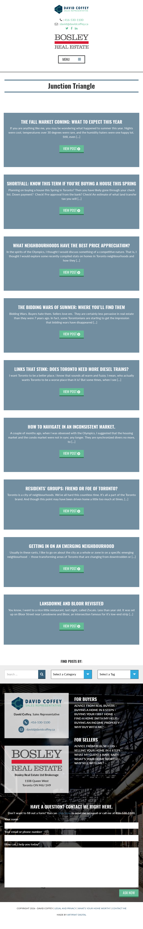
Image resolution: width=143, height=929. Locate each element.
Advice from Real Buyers (94, 705)
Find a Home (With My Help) (95, 718)
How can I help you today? (21, 844)
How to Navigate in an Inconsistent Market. (71, 427)
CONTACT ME (119, 908)
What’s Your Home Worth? (96, 759)
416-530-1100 (73, 20)
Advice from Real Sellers (94, 746)
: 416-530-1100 (36, 722)
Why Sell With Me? (89, 763)
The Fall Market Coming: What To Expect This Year (71, 122)
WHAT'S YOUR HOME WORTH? (94, 908)
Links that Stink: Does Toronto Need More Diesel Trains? (71, 369)
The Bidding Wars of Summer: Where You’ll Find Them (71, 307)
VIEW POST (71, 148)
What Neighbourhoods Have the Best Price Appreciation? (71, 245)
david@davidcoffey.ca (74, 24)
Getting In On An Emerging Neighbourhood (71, 546)
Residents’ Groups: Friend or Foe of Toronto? (72, 488)
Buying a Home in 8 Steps (94, 710)
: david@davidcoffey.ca (36, 729)
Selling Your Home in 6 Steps (97, 750)
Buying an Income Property (97, 722)
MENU (71, 60)
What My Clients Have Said (95, 754)
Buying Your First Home (93, 714)
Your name (12, 819)
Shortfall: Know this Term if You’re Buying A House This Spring (71, 184)
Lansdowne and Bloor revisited (72, 603)
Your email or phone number (24, 831)
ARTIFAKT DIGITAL (76, 914)
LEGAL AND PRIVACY (65, 908)
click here (64, 813)
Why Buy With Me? (89, 727)
